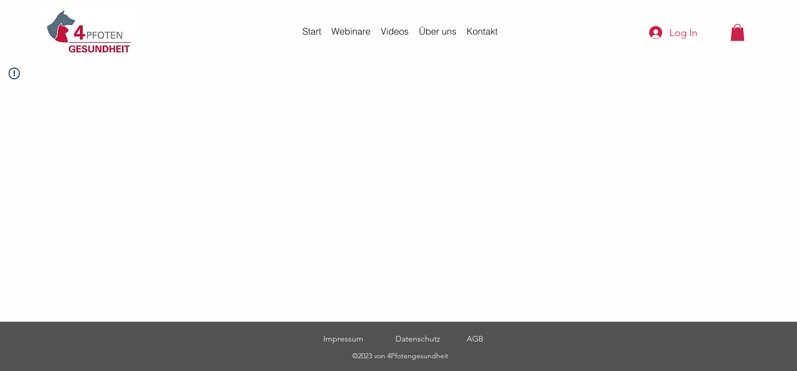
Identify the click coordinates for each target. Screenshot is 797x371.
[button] (737, 32)
